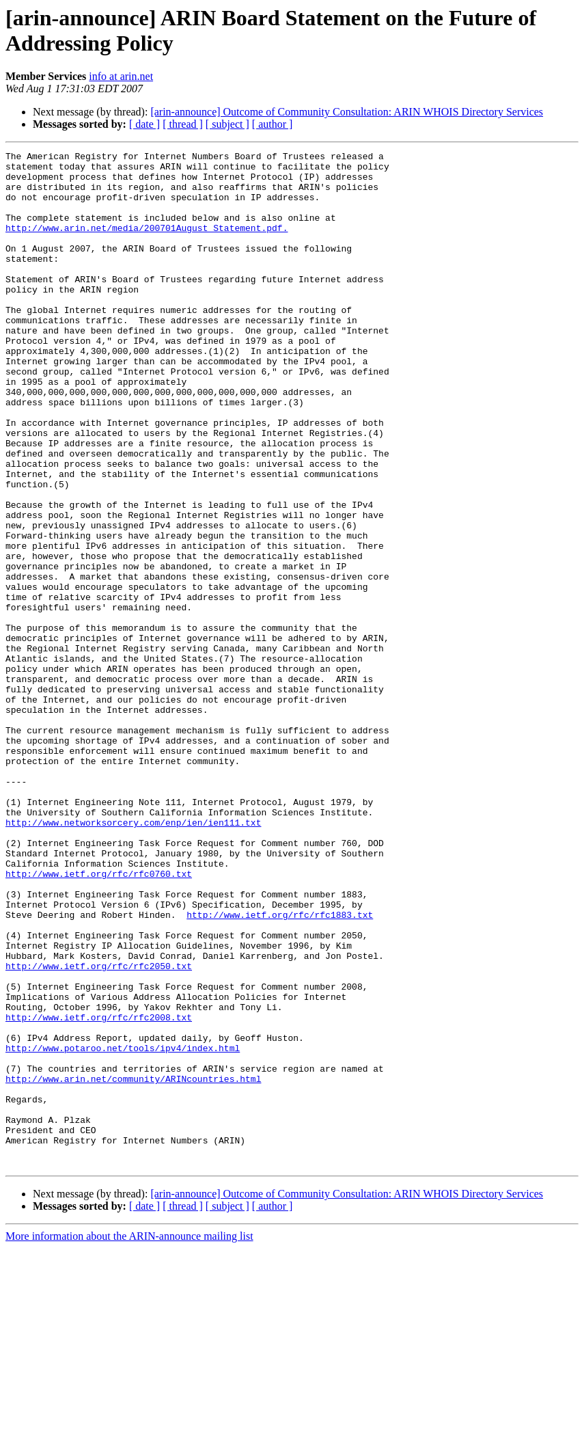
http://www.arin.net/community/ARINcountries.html (133, 1265)
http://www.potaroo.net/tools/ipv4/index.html (122, 1228)
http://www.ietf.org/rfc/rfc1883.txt (279, 1068)
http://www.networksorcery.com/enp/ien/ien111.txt (133, 957)
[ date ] (144, 124)
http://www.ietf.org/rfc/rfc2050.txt (98, 1130)
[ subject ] (227, 124)
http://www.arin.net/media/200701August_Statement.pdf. (146, 244)
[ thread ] (183, 124)
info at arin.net (121, 76)
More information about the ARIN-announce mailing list (129, 1439)
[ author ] (272, 124)
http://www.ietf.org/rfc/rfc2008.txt (98, 1191)
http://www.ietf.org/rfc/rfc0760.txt (98, 1019)
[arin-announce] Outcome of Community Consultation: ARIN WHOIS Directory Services (346, 112)
